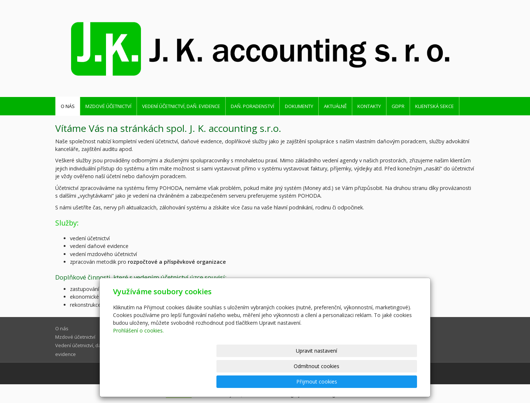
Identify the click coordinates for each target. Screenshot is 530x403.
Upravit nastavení (268, 381)
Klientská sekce (434, 106)
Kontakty (369, 106)
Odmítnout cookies (328, 381)
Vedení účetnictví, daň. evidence (181, 106)
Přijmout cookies (388, 381)
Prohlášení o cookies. (138, 361)
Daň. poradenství (252, 106)
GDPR (398, 106)
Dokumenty (299, 106)
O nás (68, 106)
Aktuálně (335, 106)
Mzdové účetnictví (108, 106)
